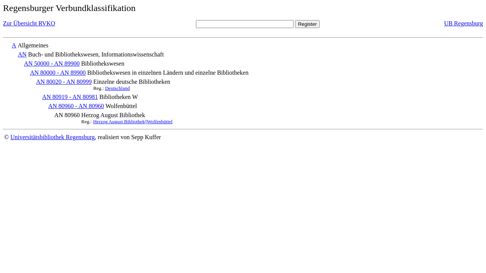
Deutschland (117, 88)
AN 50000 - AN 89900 (52, 63)
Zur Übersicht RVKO (29, 23)
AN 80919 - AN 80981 (70, 97)
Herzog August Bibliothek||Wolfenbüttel (132, 121)
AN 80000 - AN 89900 (58, 72)
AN (22, 54)
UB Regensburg (463, 23)
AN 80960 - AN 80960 (76, 106)
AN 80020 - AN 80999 (64, 81)
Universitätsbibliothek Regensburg (52, 137)
